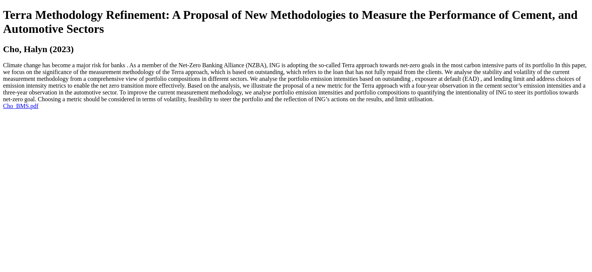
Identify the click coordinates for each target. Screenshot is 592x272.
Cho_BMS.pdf (21, 106)
